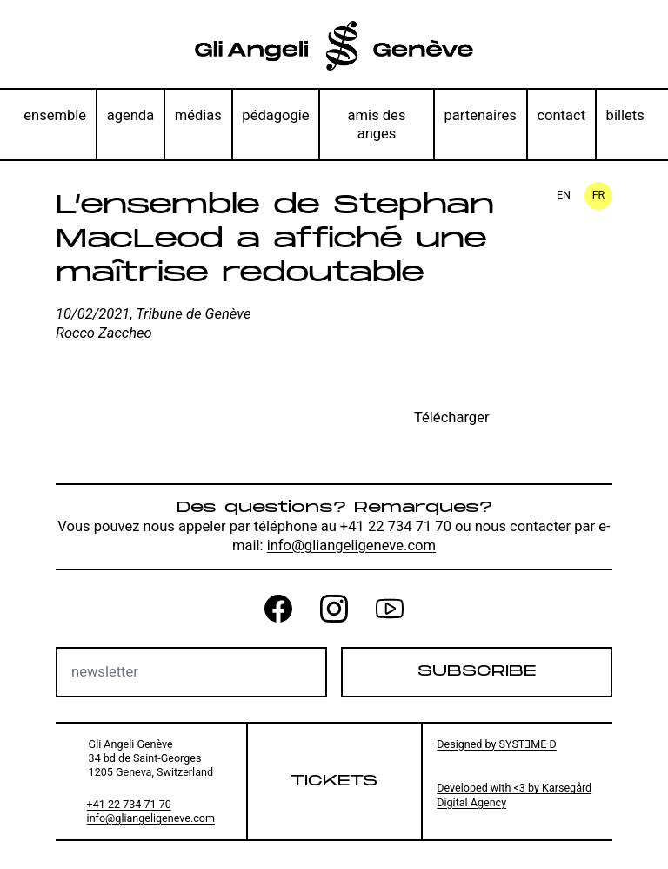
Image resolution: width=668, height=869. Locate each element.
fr (598, 194)
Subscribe (477, 671)
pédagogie (275, 115)
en (564, 194)
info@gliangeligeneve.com (351, 545)
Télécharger (452, 417)
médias (198, 115)
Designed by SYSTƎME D (497, 744)
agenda (131, 115)
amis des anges (377, 125)
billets (625, 115)
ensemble (54, 115)
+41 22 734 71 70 (129, 804)
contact (561, 115)
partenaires (480, 115)
